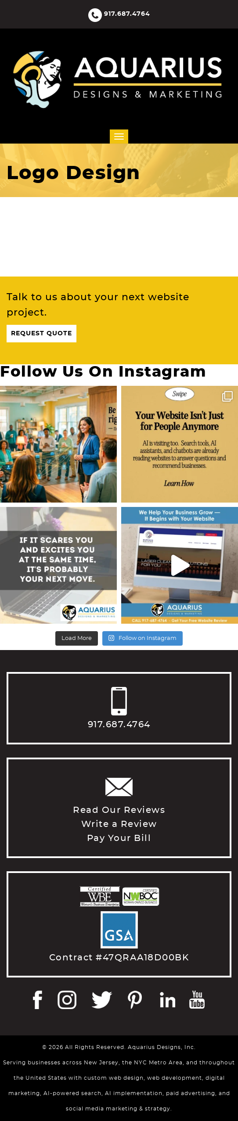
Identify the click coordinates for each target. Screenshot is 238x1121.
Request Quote (41, 334)
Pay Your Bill (119, 838)
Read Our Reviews (119, 810)
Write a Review (119, 824)
